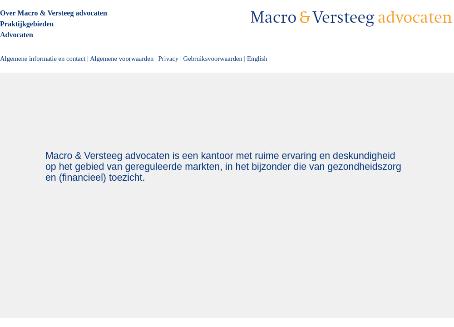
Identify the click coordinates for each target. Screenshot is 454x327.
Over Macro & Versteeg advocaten (53, 13)
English (257, 58)
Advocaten (16, 35)
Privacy (168, 58)
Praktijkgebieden (27, 24)
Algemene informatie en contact (42, 58)
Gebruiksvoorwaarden (212, 58)
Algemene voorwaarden (121, 58)
